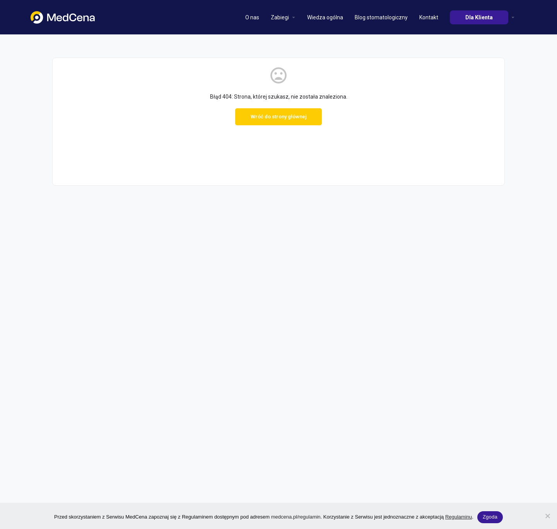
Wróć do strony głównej (278, 116)
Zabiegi (280, 17)
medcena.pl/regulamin (296, 517)
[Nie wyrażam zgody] (547, 516)
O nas (252, 17)
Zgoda (490, 517)
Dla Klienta (479, 17)
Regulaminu (458, 517)
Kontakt (428, 17)
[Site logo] (64, 17)
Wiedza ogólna (325, 17)
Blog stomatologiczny (381, 17)
